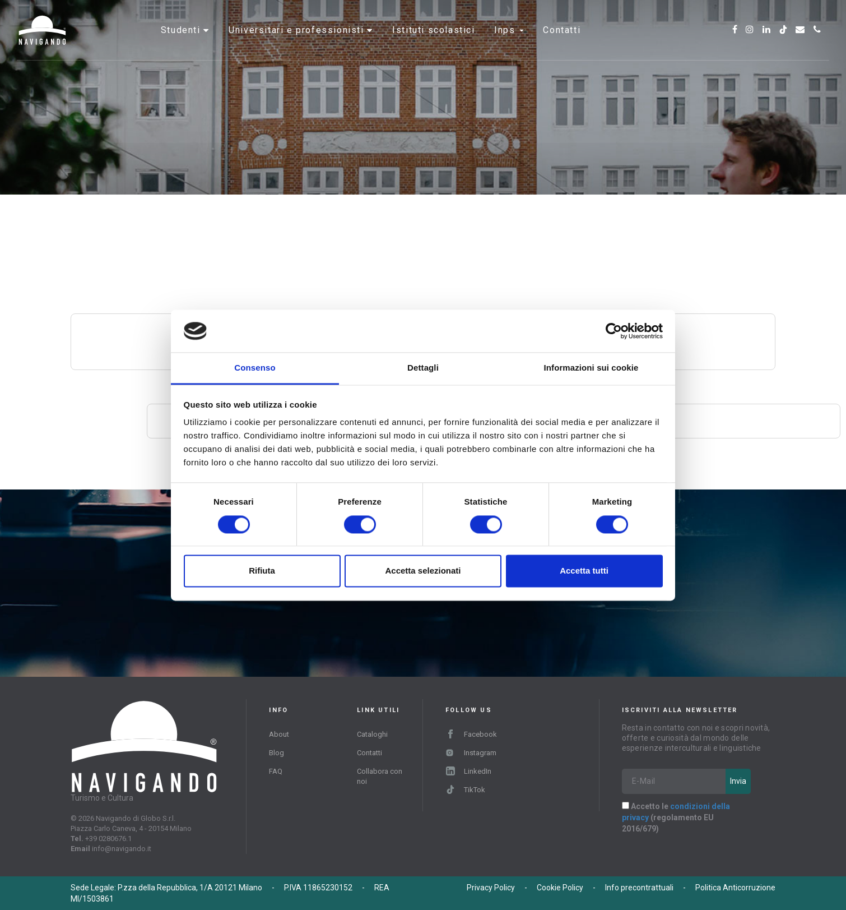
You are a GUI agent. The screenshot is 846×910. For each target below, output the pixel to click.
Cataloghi (372, 734)
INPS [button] (509, 41)
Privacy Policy (491, 887)
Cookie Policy (560, 887)
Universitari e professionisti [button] (298, 41)
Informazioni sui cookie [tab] (591, 368)
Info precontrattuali (639, 887)
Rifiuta (262, 571)
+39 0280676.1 (108, 838)
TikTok (465, 790)
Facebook (471, 734)
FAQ (275, 771)
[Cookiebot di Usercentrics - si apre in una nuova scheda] (614, 330)
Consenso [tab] (254, 368)
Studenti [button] (182, 41)
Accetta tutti (584, 571)
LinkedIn (468, 771)
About (279, 734)
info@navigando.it (121, 848)
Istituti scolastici (433, 41)
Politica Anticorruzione (735, 887)
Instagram (470, 753)
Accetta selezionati (423, 571)
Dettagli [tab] (423, 368)
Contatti (561, 41)
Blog (276, 753)
